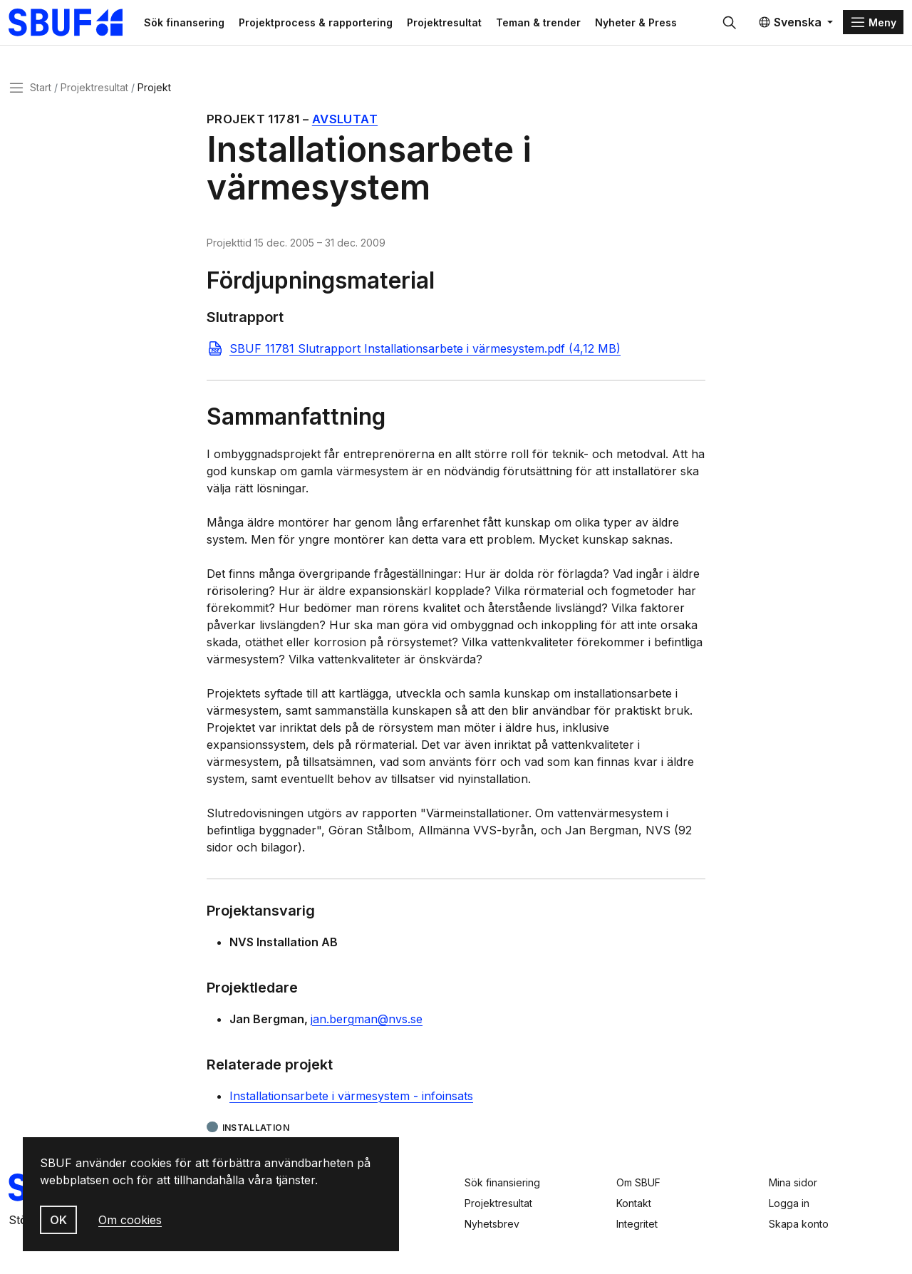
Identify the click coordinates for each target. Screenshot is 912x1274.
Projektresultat (447, 22)
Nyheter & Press (639, 22)
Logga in (789, 1203)
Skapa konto (799, 1224)
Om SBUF (638, 1182)
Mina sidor (793, 1182)
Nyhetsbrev (492, 1224)
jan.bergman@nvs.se (367, 1020)
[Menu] (873, 23)
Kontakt (633, 1203)
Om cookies (130, 1220)
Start (40, 88)
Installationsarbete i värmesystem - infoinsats (351, 1096)
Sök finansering (187, 22)
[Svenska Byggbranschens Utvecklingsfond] (74, 23)
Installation (255, 1128)
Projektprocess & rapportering (319, 22)
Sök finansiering (502, 1182)
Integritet (637, 1224)
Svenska (790, 23)
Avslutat (345, 120)
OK (58, 1220)
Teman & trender (541, 22)
